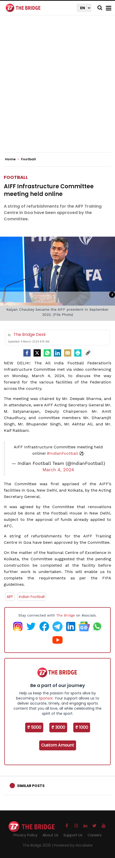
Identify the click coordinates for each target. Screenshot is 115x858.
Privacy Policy (25, 835)
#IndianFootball (62, 453)
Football (16, 177)
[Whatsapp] (47, 353)
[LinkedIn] (57, 353)
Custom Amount (57, 745)
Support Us (72, 835)
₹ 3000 (58, 727)
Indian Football (32, 596)
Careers (95, 835)
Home (12, 159)
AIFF (10, 596)
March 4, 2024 (58, 469)
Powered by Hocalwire (73, 845)
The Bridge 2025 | (38, 845)
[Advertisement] (57, 88)
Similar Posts (31, 785)
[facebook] (27, 353)
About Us (50, 835)
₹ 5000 (34, 727)
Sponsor (46, 698)
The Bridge (65, 615)
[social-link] (88, 353)
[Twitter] (37, 353)
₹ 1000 (81, 727)
